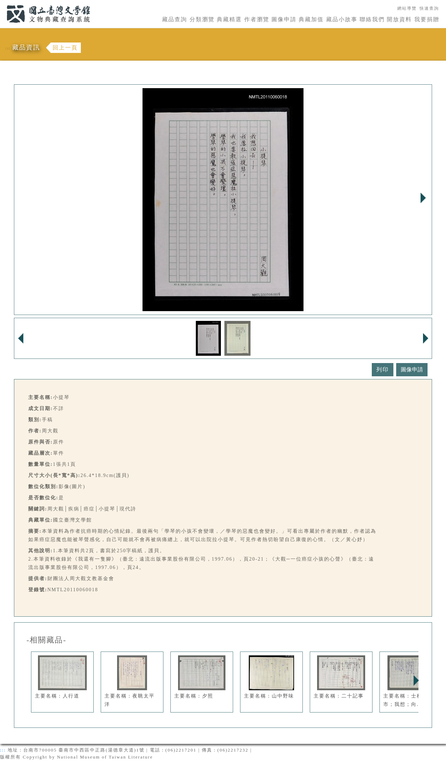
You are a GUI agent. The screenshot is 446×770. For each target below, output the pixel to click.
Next (423, 198)
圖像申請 (284, 19)
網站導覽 (407, 8)
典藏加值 (311, 19)
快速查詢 (429, 8)
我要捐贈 (426, 19)
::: (2, 4)
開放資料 (399, 19)
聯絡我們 (372, 19)
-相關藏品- (46, 640)
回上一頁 (65, 48)
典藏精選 (229, 19)
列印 (382, 369)
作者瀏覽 (256, 19)
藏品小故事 (341, 19)
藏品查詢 (174, 19)
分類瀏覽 (202, 19)
